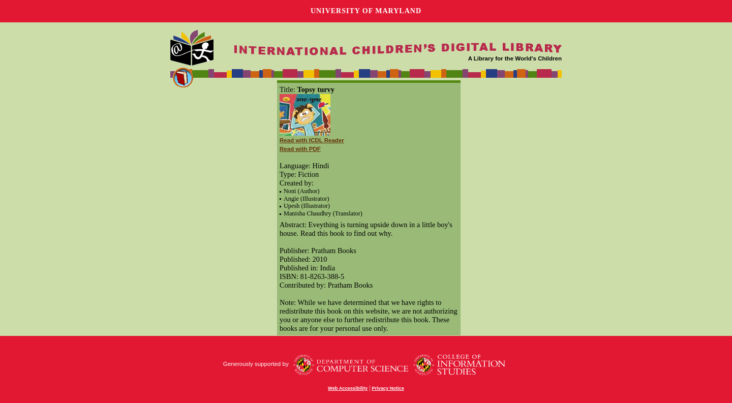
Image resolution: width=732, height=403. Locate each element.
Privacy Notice (388, 388)
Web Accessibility (348, 388)
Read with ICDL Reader (312, 140)
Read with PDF (300, 149)
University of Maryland (366, 11)
